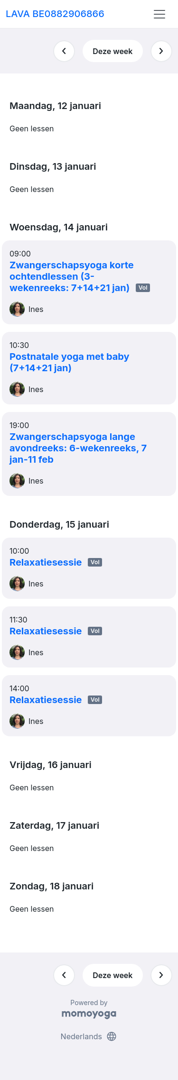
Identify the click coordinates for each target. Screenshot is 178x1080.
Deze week (112, 51)
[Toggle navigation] (159, 14)
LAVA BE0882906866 (55, 13)
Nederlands (89, 1036)
